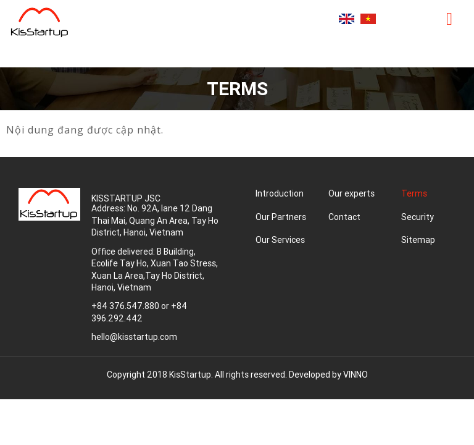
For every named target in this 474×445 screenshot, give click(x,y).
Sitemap (418, 239)
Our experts (351, 193)
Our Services (280, 239)
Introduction (280, 193)
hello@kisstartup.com (134, 336)
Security (417, 216)
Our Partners (281, 216)
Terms (414, 193)
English (346, 19)
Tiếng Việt (368, 19)
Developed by (328, 374)
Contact (344, 216)
